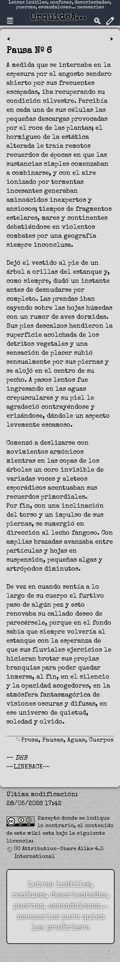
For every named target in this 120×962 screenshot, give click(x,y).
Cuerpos (101, 740)
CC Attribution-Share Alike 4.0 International (58, 853)
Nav (10, 21)
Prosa (29, 740)
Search (97, 21)
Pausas (52, 740)
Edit (110, 21)
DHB (21, 758)
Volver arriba (109, 951)
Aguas (76, 740)
